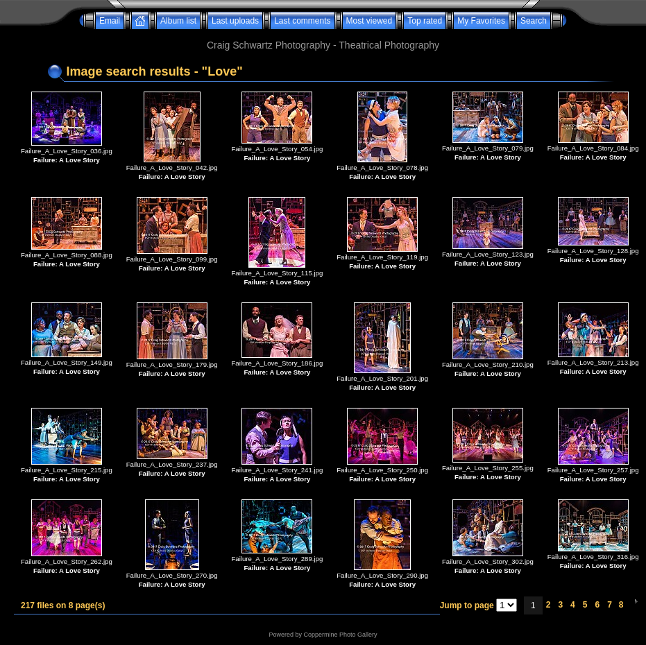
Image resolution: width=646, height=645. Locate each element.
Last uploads (235, 21)
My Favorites (481, 21)
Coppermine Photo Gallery (340, 634)
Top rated (424, 21)
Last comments (302, 21)
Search (533, 21)
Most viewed (369, 21)
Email (109, 21)
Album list (178, 21)
